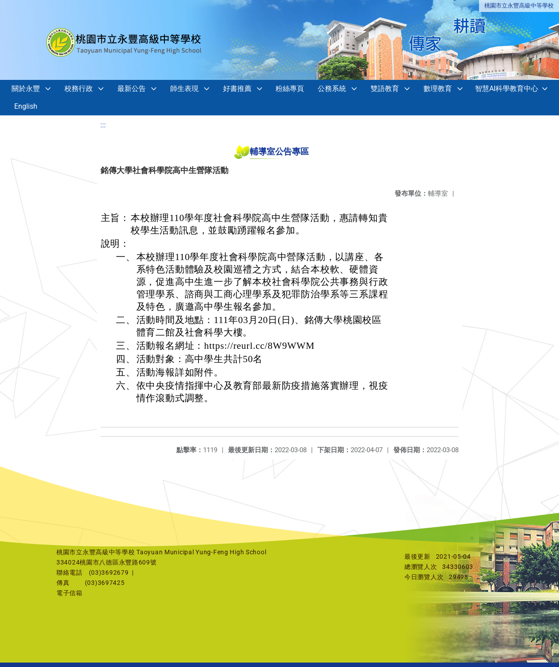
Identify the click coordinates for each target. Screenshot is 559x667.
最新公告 (131, 88)
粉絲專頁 (290, 88)
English (25, 106)
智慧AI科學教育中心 (506, 88)
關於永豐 (26, 88)
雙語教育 (385, 88)
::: (103, 125)
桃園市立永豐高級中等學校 (519, 5)
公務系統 (332, 88)
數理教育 (437, 88)
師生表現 (184, 88)
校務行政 (78, 88)
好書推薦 (237, 88)
